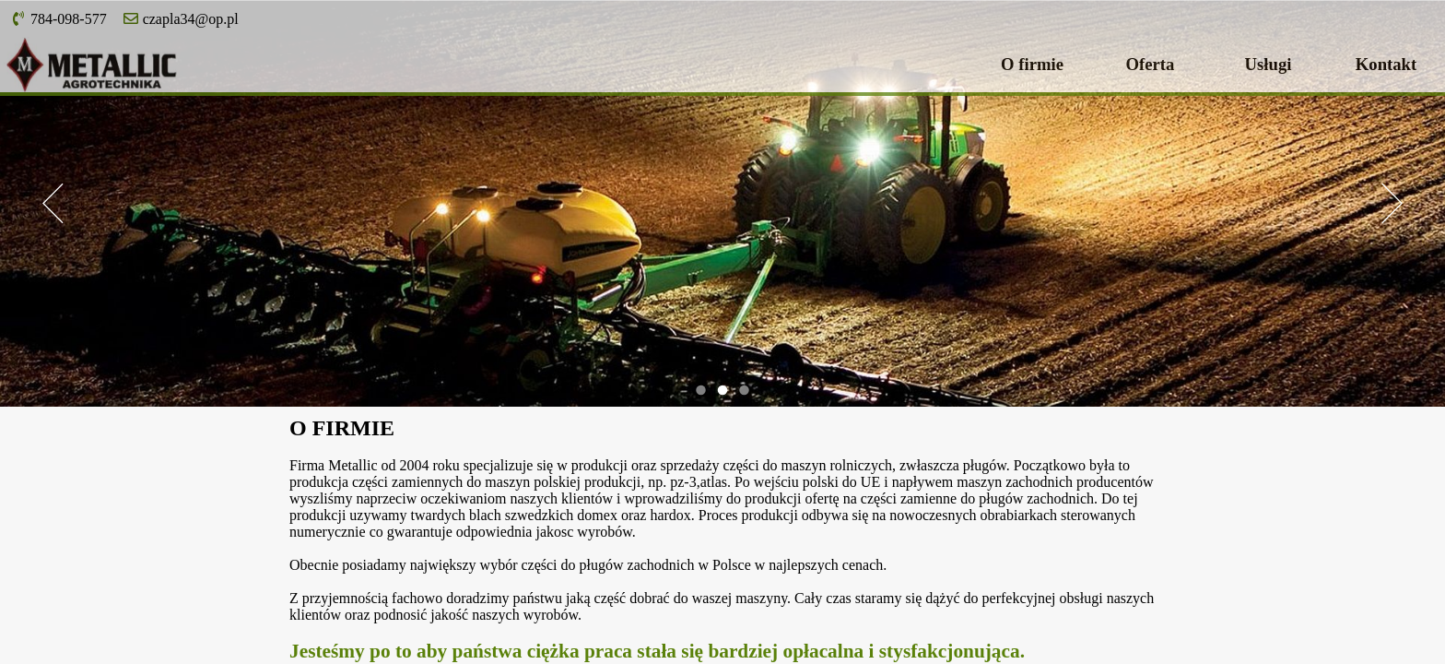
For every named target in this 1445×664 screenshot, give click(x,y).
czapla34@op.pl (181, 19)
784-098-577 (59, 19)
